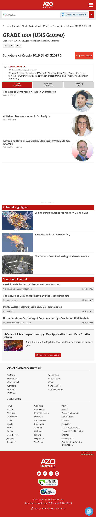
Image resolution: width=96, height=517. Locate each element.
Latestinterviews (17, 84)
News (9, 405)
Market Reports (41, 413)
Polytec (11, 311)
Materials (38, 416)
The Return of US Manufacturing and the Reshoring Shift (36, 295)
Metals (17, 26)
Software (11, 442)
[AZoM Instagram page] (57, 473)
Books (9, 420)
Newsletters (67, 416)
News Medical (54, 385)
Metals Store (12, 434)
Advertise (66, 424)
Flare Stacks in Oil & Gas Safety (52, 234)
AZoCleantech (13, 382)
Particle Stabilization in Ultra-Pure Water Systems (32, 284)
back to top (87, 452)
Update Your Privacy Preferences (48, 508)
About (64, 405)
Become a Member (70, 413)
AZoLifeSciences (55, 389)
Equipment (12, 416)
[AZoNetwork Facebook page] (45, 473)
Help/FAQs (39, 438)
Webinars (38, 405)
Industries (39, 424)
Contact (65, 420)
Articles (10, 409)
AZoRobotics (12, 378)
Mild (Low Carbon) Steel (54, 26)
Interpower (13, 300)
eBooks (10, 424)
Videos (10, 427)
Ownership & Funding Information (72, 443)
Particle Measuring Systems (20, 289)
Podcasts (38, 431)
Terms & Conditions (71, 427)
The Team (38, 442)
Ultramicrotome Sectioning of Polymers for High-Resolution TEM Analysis (46, 318)
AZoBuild (11, 389)
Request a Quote (84, 55)
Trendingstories (79, 84)
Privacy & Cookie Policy (72, 431)
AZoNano (11, 375)
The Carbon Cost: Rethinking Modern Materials (62, 256)
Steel (24, 26)
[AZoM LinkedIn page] (39, 473)
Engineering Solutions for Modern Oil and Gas (61, 212)
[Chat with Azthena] (89, 511)
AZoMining (12, 393)
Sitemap (65, 434)
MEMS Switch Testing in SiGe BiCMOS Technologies (32, 306)
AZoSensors (53, 375)
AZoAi (50, 382)
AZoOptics (11, 385)
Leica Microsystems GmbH (19, 322)
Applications (40, 420)
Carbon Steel (35, 26)
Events (10, 431)
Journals (10, 438)
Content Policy (68, 438)
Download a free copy (47, 355)
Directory (11, 413)
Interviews (39, 409)
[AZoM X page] (51, 473)
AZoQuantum (54, 378)
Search (65, 409)
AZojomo (38, 427)
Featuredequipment (48, 84)
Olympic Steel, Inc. (17, 66)
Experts (37, 434)
